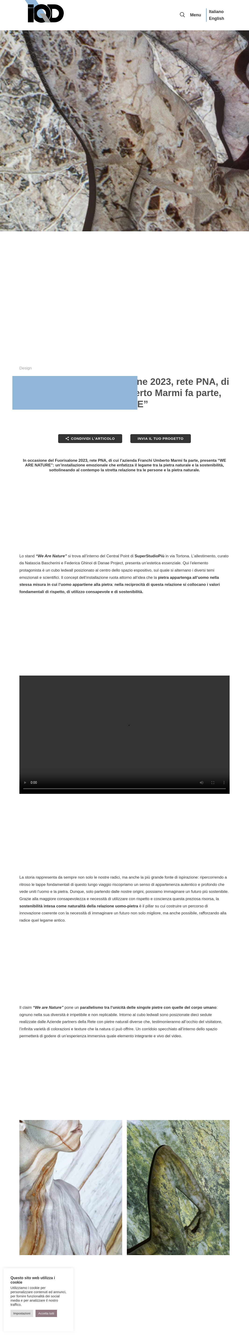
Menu (195, 15)
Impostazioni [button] (21, 1313)
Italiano (216, 11)
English (216, 18)
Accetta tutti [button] (46, 1313)
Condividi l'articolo (92, 438)
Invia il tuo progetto (160, 438)
